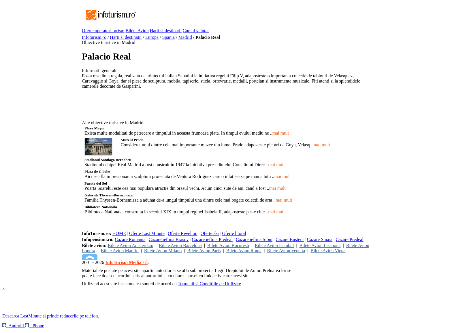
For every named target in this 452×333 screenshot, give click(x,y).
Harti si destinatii (166, 30)
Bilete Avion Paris (204, 250)
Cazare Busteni (290, 239)
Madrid (185, 37)
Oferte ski (210, 233)
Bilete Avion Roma (243, 250)
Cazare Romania (130, 239)
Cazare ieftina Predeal (212, 239)
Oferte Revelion (182, 233)
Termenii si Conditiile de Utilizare (209, 283)
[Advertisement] (241, 15)
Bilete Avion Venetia (286, 250)
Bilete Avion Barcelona (180, 245)
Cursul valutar (196, 30)
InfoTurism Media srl (126, 262)
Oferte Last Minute (147, 233)
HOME (119, 233)
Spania (168, 37)
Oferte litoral (234, 233)
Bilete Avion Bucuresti (228, 245)
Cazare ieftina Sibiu (254, 239)
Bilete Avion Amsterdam (130, 245)
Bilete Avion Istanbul (274, 245)
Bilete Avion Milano (163, 250)
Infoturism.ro (94, 37)
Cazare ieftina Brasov (169, 239)
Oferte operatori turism (103, 30)
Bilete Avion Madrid (119, 250)
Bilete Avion (137, 30)
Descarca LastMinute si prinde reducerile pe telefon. (50, 315)
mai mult (280, 133)
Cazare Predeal (349, 239)
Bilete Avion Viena (327, 250)
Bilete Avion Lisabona (320, 245)
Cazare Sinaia (319, 239)
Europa (152, 37)
